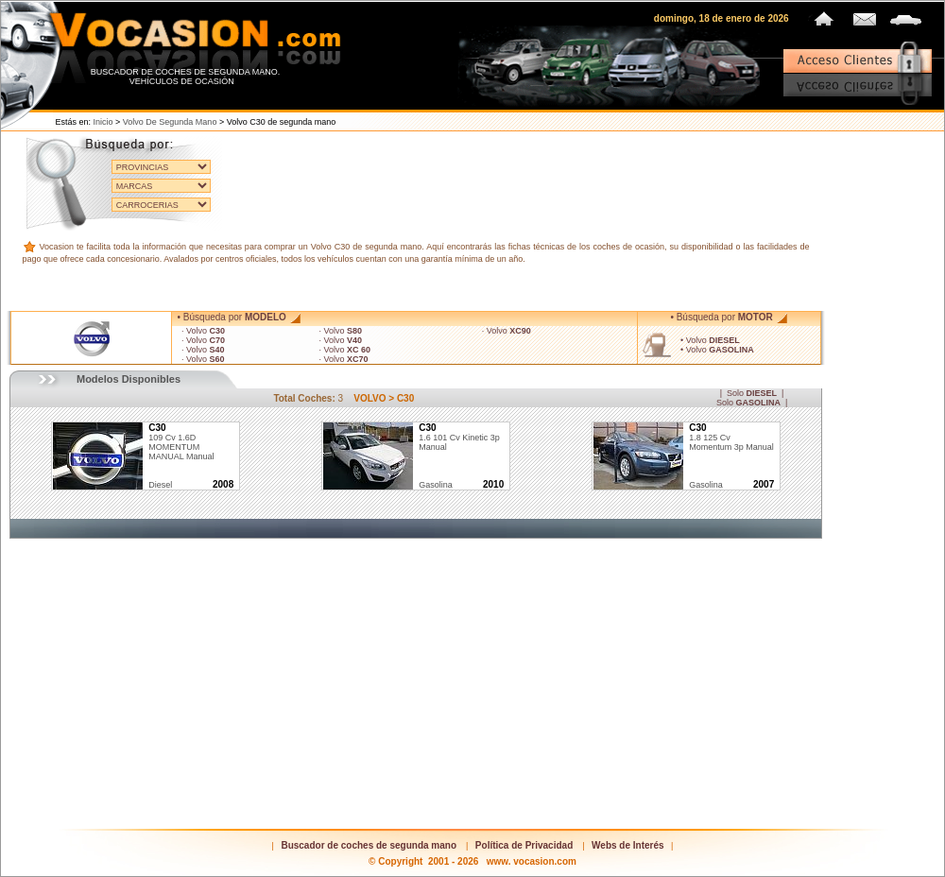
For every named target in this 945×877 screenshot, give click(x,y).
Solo (752, 393)
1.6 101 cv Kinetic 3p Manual (459, 437)
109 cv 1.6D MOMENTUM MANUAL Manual (181, 442)
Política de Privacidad (524, 845)
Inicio (103, 122)
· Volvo (203, 330)
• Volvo (710, 340)
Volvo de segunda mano (170, 122)
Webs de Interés (628, 845)
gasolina (436, 485)
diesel (160, 485)
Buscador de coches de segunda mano (368, 845)
